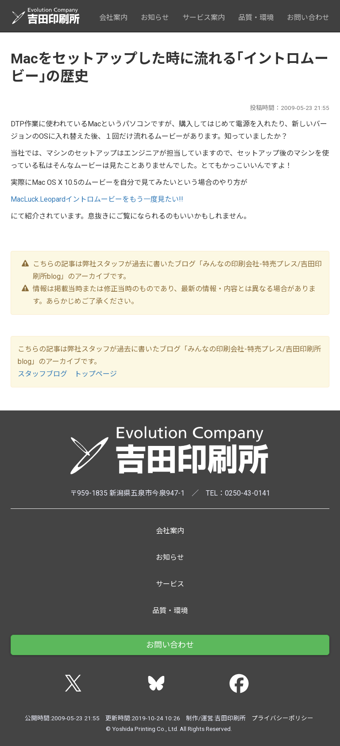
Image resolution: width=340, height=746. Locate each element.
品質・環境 (256, 17)
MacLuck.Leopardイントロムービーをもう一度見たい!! (97, 199)
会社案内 (113, 17)
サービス (170, 584)
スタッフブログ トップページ (67, 374)
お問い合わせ (308, 17)
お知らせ (155, 17)
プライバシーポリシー (282, 718)
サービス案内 (203, 17)
